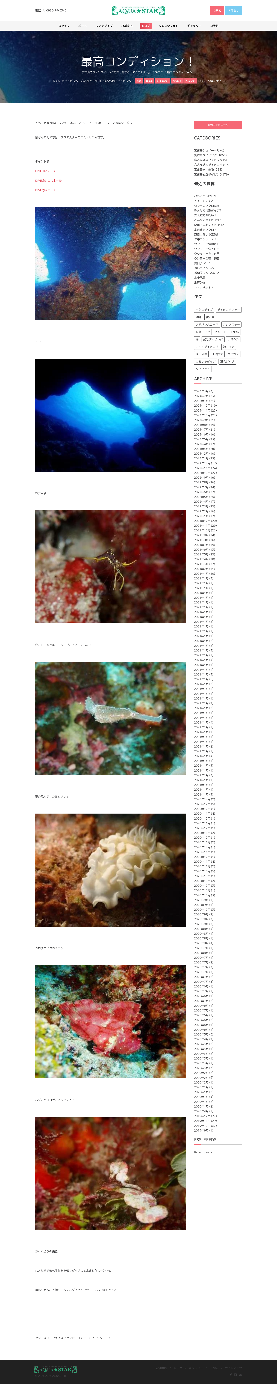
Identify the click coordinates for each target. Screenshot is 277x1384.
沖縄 (198, 317)
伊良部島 (201, 354)
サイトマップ (233, 1368)
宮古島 (210, 317)
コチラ (81, 1338)
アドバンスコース (207, 325)
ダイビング (203, 369)
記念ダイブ (227, 362)
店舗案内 (161, 1368)
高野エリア (203, 332)
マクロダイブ (204, 310)
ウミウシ (233, 339)
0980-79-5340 (56, 10)
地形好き (217, 354)
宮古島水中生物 (91, 81)
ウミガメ (233, 354)
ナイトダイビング (207, 347)
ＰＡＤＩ (220, 332)
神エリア (228, 347)
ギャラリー (196, 1368)
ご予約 (214, 1368)
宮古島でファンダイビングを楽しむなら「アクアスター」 (116, 72)
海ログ (159, 72)
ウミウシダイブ (206, 362)
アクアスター (231, 325)
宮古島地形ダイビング (117, 81)
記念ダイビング (213, 339)
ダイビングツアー (228, 310)
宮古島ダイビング (67, 81)
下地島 (234, 332)
